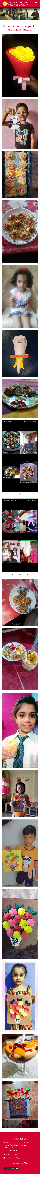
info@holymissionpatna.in (15, 1158)
